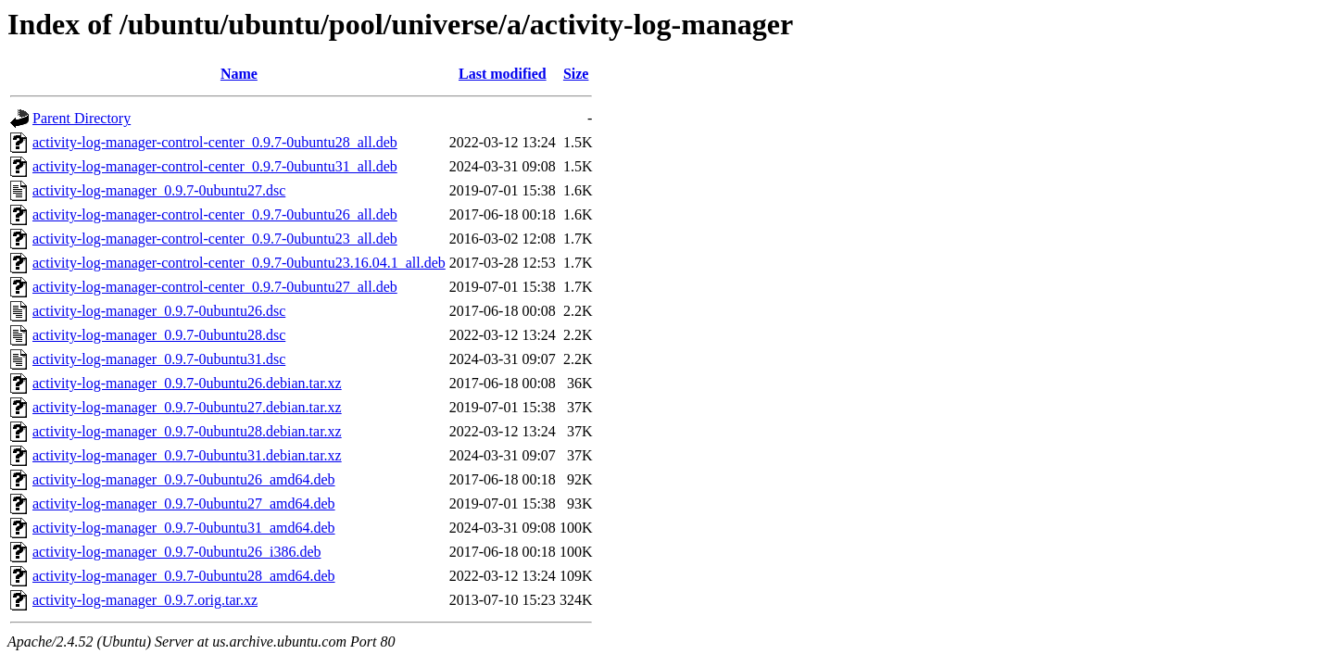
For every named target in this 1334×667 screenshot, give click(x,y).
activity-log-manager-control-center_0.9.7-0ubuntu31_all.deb (214, 166)
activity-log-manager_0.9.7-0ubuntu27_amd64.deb (183, 503)
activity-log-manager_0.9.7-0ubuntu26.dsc (158, 311)
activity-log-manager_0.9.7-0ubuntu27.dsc (158, 190)
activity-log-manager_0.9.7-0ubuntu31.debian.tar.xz (187, 455)
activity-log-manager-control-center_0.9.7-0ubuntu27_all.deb (214, 287)
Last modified (503, 74)
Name (239, 74)
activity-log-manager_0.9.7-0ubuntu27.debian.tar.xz (187, 407)
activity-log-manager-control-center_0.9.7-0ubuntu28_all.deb (214, 142)
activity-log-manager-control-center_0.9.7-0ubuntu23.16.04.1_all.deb (239, 263)
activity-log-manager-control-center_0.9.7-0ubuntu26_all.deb (214, 214)
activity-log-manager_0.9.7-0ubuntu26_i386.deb (176, 552)
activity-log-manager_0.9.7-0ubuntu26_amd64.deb (183, 479)
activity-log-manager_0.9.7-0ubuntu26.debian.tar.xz (187, 383)
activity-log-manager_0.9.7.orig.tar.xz (145, 600)
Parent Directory (81, 118)
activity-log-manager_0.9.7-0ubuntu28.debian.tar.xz (187, 431)
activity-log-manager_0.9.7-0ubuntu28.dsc (158, 335)
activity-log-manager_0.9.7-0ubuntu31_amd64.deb (183, 527)
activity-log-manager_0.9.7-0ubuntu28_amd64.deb (183, 576)
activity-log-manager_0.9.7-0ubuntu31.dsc (158, 359)
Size (576, 74)
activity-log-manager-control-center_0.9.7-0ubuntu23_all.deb (214, 238)
